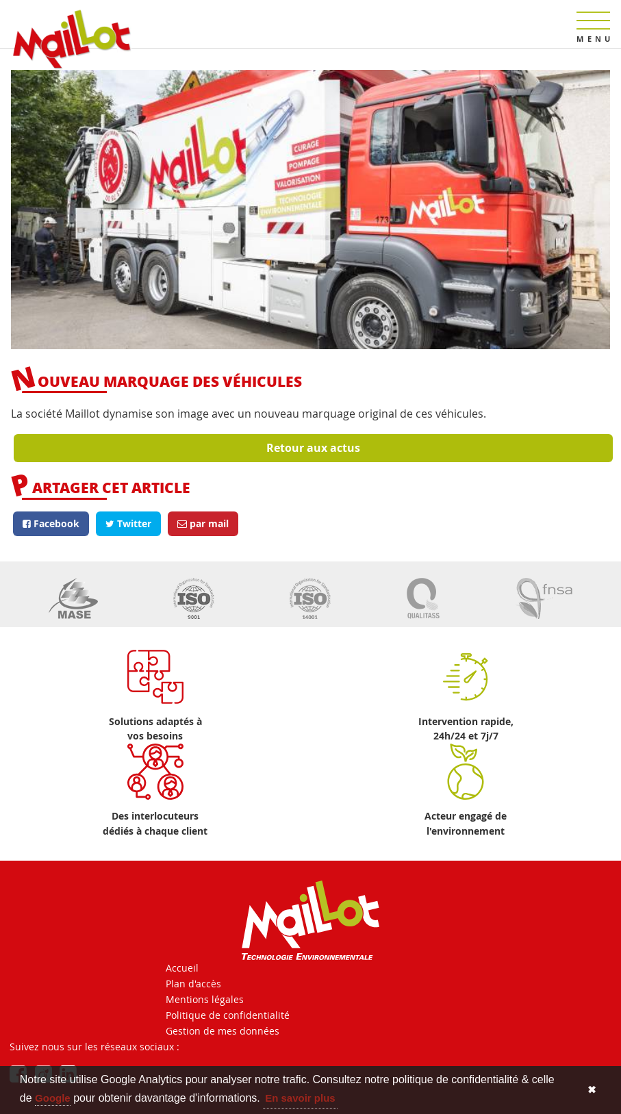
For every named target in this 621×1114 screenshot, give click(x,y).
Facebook (51, 523)
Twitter (128, 523)
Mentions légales (205, 999)
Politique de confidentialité (228, 1015)
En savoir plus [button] (300, 1098)
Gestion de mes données (222, 1030)
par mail (203, 523)
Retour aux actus (313, 447)
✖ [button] (591, 1090)
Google (53, 1098)
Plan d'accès (193, 983)
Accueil (182, 967)
